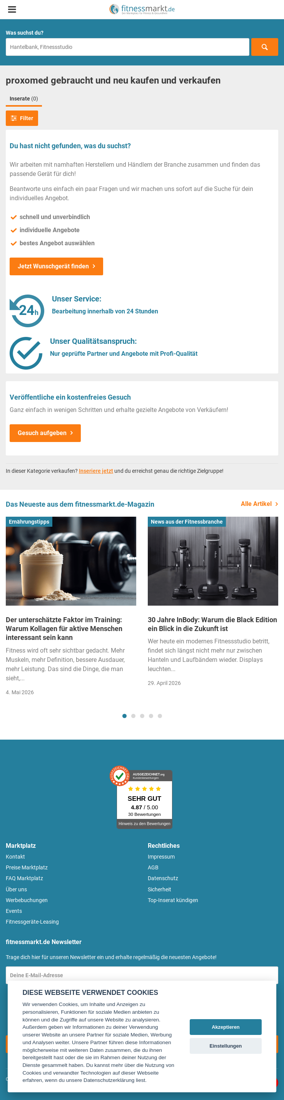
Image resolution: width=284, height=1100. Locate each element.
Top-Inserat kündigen (173, 900)
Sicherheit (159, 889)
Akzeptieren (226, 1027)
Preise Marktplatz (27, 867)
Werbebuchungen (27, 900)
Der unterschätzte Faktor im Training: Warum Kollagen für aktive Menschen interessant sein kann (64, 629)
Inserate (24, 98)
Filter (22, 118)
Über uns (16, 889)
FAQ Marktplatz (24, 878)
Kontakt (15, 857)
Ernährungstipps (29, 522)
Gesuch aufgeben (42, 433)
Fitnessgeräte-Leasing (32, 922)
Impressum (161, 857)
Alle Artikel (256, 503)
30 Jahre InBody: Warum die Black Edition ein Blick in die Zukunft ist (212, 624)
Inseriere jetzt (96, 471)
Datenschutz (163, 878)
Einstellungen (225, 1046)
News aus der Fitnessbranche (187, 522)
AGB (153, 867)
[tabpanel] (71, 609)
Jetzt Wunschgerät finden (53, 266)
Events (14, 911)
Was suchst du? (24, 33)
